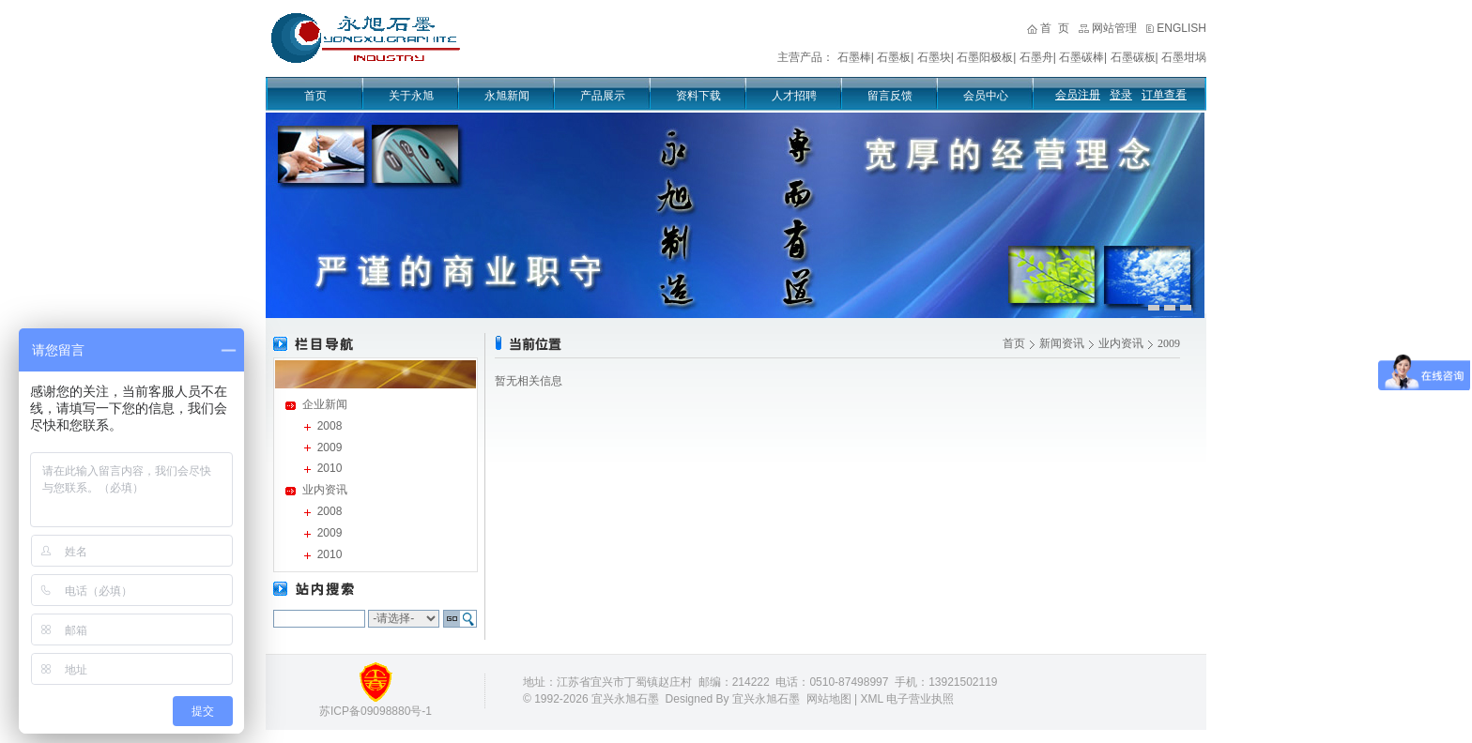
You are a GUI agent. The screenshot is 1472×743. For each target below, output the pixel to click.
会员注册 (1077, 94)
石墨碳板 (1133, 57)
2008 (330, 425)
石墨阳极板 (985, 57)
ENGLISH (1181, 28)
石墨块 (934, 57)
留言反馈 (889, 95)
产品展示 (602, 95)
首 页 (1054, 28)
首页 (315, 95)
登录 (1121, 94)
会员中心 (985, 95)
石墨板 (894, 57)
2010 (330, 468)
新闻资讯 (1061, 343)
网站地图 (828, 698)
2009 (330, 447)
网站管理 (1114, 28)
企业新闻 (324, 404)
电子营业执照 (920, 698)
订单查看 (1164, 94)
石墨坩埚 (1183, 57)
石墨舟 (1036, 57)
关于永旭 (411, 95)
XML (871, 698)
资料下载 (698, 95)
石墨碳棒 (1081, 57)
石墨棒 (854, 57)
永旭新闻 (506, 95)
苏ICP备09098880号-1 (375, 711)
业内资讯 (324, 489)
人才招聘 (794, 95)
